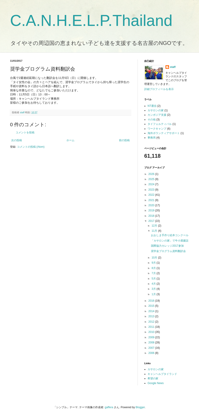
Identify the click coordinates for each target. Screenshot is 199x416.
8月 (154, 268)
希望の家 (153, 378)
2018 (151, 215)
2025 (151, 179)
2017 (151, 221)
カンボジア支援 (157, 114)
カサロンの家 (156, 110)
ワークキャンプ (157, 128)
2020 (151, 205)
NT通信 (152, 105)
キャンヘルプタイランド (162, 374)
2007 (151, 347)
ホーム (70, 140)
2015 (151, 305)
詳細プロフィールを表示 (159, 89)
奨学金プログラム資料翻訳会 (168, 251)
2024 (151, 184)
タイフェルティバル (160, 124)
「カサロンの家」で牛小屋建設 (169, 240)
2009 (151, 337)
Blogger (140, 407)
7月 (154, 273)
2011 (151, 326)
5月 (154, 278)
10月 (155, 257)
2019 (151, 210)
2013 (151, 316)
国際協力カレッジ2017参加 (167, 245)
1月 (154, 294)
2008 (151, 342)
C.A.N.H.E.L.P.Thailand (91, 20)
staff (173, 67)
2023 (151, 189)
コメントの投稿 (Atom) (30, 146)
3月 (154, 288)
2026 (151, 174)
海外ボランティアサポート (164, 133)
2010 (151, 332)
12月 (155, 225)
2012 (151, 321)
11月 (155, 230)
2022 (151, 194)
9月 (154, 262)
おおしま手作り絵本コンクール (169, 235)
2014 (151, 311)
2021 (151, 200)
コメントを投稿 (25, 132)
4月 (154, 283)
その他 (152, 119)
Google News (156, 383)
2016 (151, 300)
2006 (151, 353)
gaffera (109, 407)
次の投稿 (16, 140)
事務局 (152, 137)
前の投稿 (124, 140)
